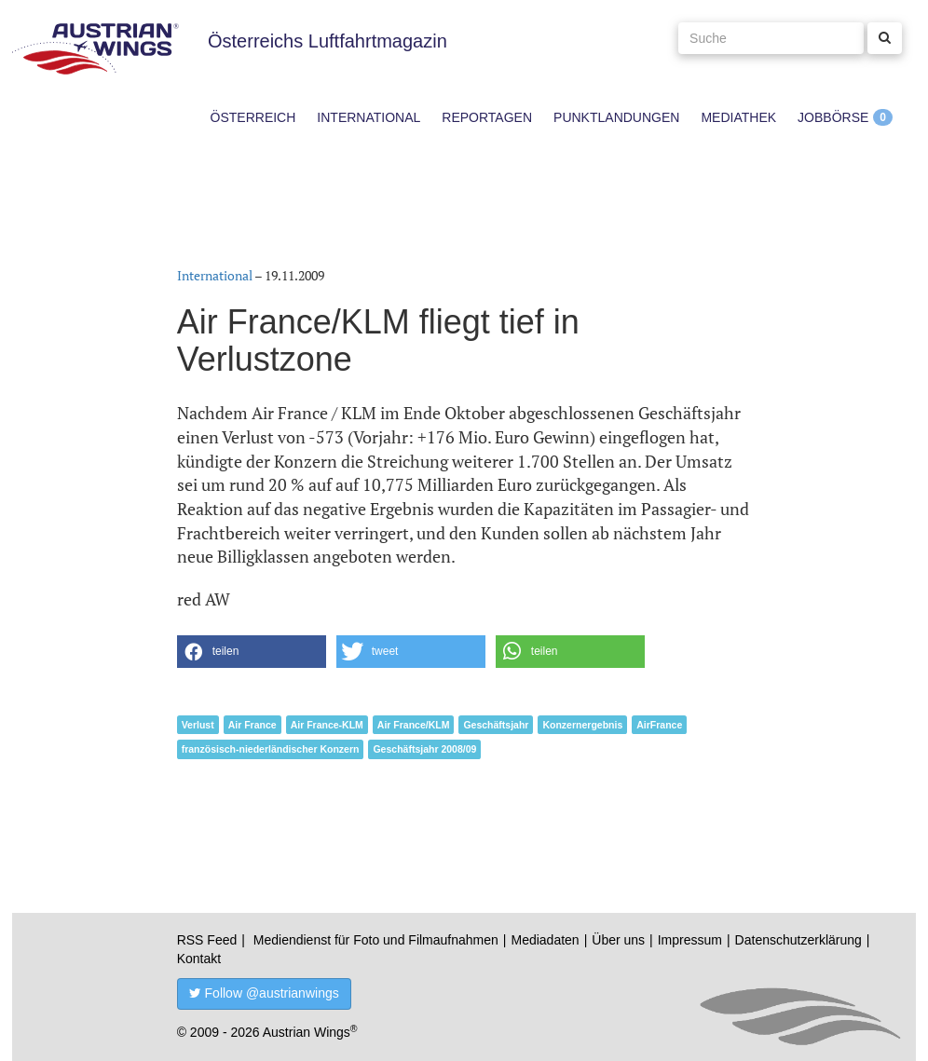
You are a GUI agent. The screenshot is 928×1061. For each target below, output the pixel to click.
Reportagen (487, 117)
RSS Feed (207, 939)
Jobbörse (833, 117)
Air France (252, 724)
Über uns (618, 939)
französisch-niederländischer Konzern (271, 749)
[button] (251, 651)
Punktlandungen (616, 117)
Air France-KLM (327, 724)
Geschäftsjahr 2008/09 (424, 749)
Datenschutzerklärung (798, 939)
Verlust (198, 724)
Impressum (690, 939)
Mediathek (738, 117)
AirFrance (659, 724)
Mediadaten (545, 939)
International (368, 117)
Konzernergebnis (582, 724)
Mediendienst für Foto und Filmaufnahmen (375, 939)
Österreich (253, 117)
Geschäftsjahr (495, 724)
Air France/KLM (413, 724)
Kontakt (199, 958)
